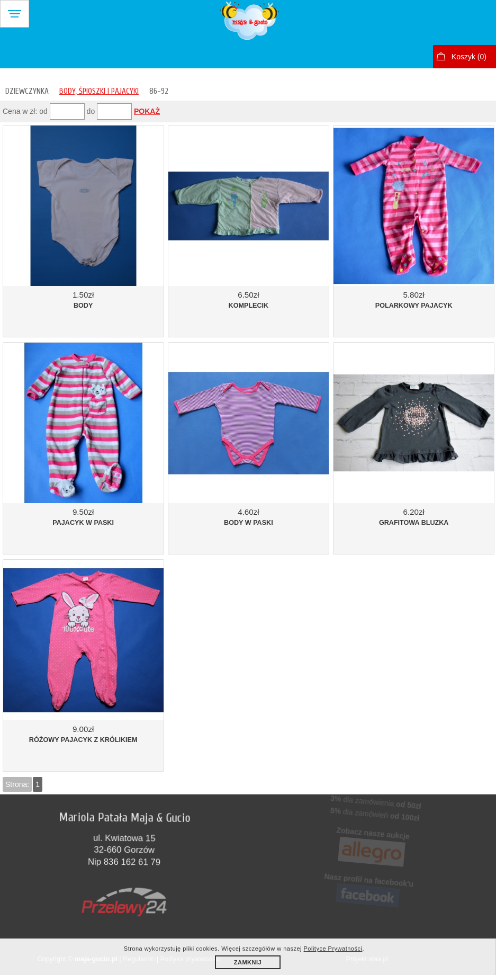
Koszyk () (469, 56)
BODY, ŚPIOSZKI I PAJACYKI (99, 91)
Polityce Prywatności (333, 948)
